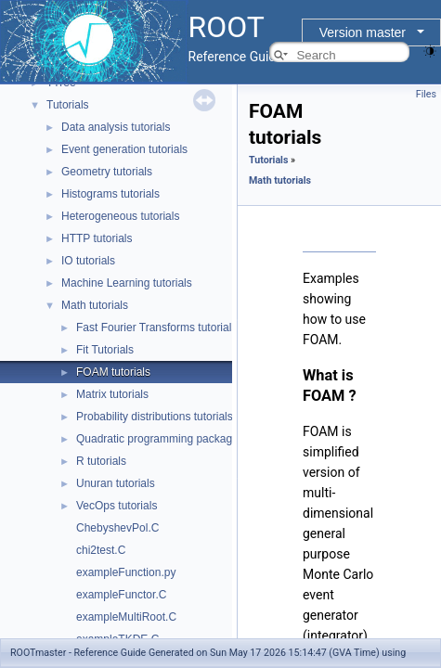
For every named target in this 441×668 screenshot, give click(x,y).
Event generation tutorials (124, 149)
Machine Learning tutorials (126, 282)
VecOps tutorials (116, 505)
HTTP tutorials (96, 238)
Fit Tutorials (105, 349)
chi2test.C (100, 550)
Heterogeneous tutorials (120, 216)
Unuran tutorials (115, 483)
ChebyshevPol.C (117, 527)
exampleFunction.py (125, 572)
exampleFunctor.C (121, 594)
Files (426, 94)
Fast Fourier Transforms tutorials (156, 327)
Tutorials (67, 104)
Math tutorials (94, 305)
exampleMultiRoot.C (126, 616)
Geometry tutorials (106, 171)
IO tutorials (88, 260)
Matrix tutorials (112, 394)
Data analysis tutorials (115, 127)
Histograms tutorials (110, 193)
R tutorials (101, 461)
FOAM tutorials (113, 372)
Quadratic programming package (157, 438)
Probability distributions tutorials (154, 416)
